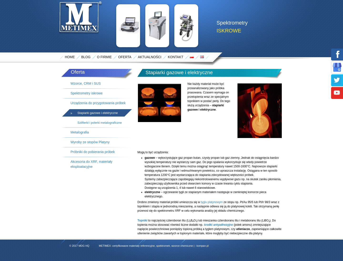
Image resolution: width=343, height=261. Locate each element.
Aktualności (149, 57)
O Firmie (104, 57)
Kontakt (175, 57)
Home (70, 57)
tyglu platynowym (212, 202)
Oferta (124, 57)
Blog (86, 57)
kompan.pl (203, 245)
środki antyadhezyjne (218, 224)
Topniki (142, 220)
